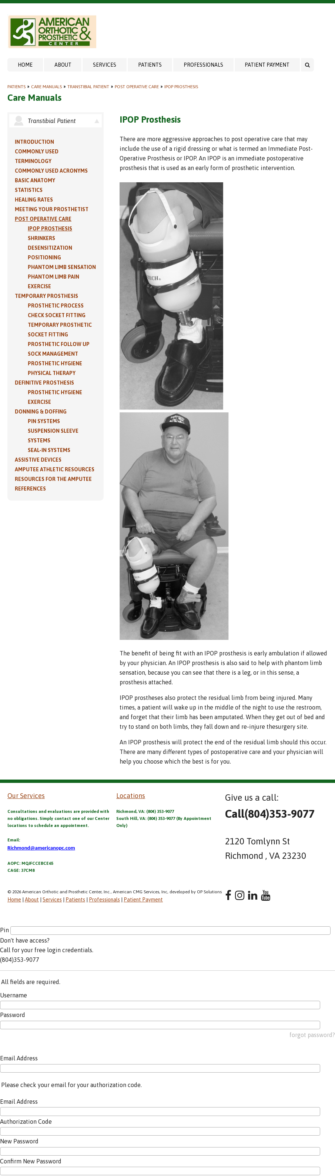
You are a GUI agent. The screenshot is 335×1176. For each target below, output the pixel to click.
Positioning (44, 257)
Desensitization (50, 248)
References (30, 489)
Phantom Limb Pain (53, 277)
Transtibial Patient (88, 86)
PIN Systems (44, 421)
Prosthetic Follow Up (59, 344)
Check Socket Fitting (57, 315)
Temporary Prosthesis (46, 296)
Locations (130, 796)
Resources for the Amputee (53, 479)
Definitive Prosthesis (44, 383)
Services (104, 65)
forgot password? (312, 1035)
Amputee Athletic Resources (54, 469)
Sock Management (53, 354)
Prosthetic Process (56, 306)
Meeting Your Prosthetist (51, 209)
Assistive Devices (38, 460)
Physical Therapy (52, 373)
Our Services (26, 796)
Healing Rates (34, 200)
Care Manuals (46, 86)
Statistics (29, 190)
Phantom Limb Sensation (62, 267)
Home (25, 65)
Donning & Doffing (41, 412)
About (62, 65)
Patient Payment (267, 65)
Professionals (203, 65)
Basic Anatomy (35, 180)
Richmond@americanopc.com (41, 847)
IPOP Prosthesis (181, 86)
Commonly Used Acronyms (51, 171)
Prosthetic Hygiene (55, 363)
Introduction (34, 142)
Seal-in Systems (49, 450)
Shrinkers (41, 238)
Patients (150, 65)
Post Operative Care (137, 86)
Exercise (39, 286)
